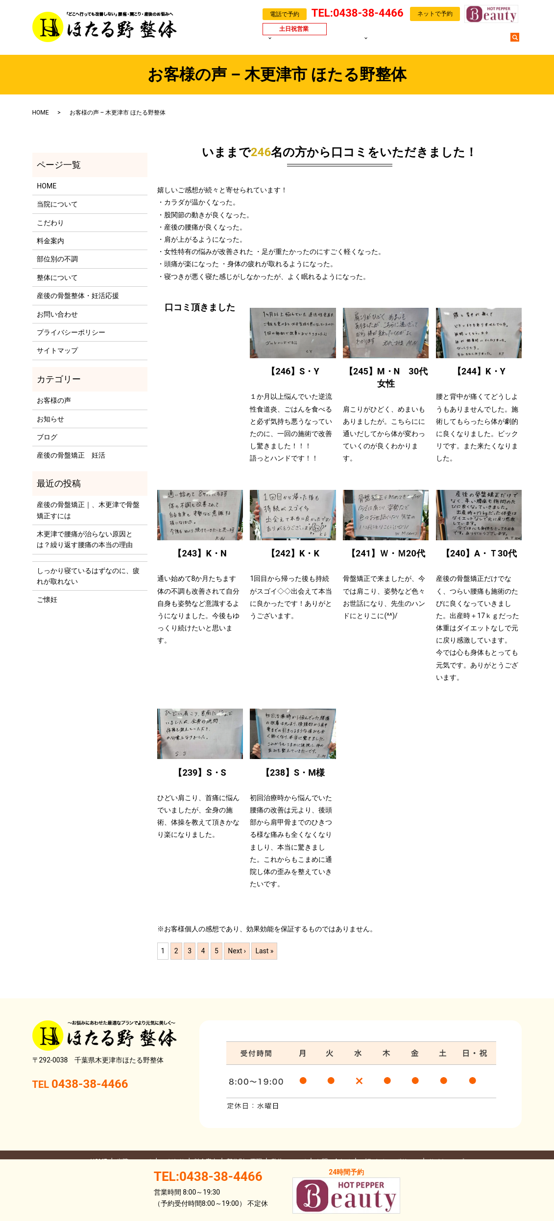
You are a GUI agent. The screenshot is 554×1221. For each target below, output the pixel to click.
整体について (57, 277)
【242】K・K (292, 553)
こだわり (50, 223)
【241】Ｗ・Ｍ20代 (386, 553)
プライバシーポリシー (71, 332)
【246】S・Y (292, 371)
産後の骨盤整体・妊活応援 (78, 295)
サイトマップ (57, 350)
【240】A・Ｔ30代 (479, 553)
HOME (253, 42)
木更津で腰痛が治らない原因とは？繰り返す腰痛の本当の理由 (85, 539)
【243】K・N (199, 553)
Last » (264, 951)
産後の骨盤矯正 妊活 (71, 455)
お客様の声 (416, 42)
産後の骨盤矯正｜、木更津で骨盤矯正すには (88, 510)
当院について (288, 42)
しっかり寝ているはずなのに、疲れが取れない (88, 576)
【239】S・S (199, 772)
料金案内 (331, 42)
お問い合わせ (485, 42)
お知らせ (50, 419)
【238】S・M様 (293, 772)
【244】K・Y (479, 371)
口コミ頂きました (200, 307)
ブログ (449, 42)
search (519, 41)
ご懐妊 (47, 599)
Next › (237, 951)
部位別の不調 (370, 42)
